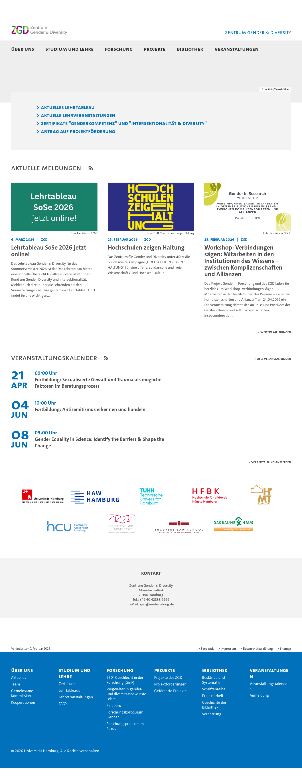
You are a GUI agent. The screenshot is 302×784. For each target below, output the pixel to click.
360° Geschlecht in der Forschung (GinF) (125, 696)
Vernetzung (211, 730)
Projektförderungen (170, 700)
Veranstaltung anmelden (271, 478)
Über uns (22, 48)
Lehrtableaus (69, 706)
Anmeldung (259, 711)
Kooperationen (23, 718)
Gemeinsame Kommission (22, 709)
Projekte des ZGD (168, 693)
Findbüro (114, 721)
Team (15, 700)
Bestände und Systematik (213, 696)
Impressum (228, 665)
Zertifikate (67, 699)
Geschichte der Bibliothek (214, 721)
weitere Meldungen (275, 348)
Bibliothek (190, 48)
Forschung (119, 48)
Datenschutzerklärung (258, 665)
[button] (283, 49)
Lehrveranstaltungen (76, 713)
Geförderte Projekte (170, 706)
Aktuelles (18, 693)
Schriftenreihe (213, 705)
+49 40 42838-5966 (154, 615)
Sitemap (285, 665)
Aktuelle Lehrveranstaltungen (78, 131)
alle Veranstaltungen (274, 374)
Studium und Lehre (69, 48)
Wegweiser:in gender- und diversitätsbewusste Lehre (126, 710)
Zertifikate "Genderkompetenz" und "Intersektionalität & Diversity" (124, 139)
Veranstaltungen (237, 48)
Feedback (207, 665)
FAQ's (63, 719)
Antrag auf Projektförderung (78, 147)
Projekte (155, 48)
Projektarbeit (212, 711)
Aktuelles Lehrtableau (68, 123)
